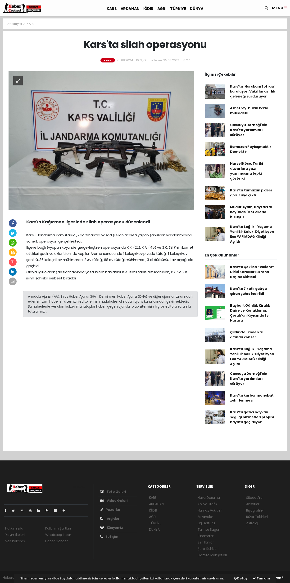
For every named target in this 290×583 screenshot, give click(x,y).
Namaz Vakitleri (210, 510)
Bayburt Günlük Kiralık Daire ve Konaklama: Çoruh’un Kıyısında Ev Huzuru (250, 313)
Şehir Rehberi (208, 548)
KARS (112, 8)
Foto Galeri (113, 491)
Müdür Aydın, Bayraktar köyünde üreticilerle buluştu (251, 212)
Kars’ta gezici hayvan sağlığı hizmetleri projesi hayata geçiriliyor (252, 417)
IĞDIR (148, 8)
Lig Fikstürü (206, 523)
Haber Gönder (56, 541)
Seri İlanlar (206, 542)
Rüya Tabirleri (256, 516)
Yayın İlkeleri (14, 534)
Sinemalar (206, 536)
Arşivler (109, 518)
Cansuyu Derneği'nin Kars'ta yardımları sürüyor (248, 130)
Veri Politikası (15, 541)
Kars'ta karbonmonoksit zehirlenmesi (252, 398)
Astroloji (252, 523)
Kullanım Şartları (58, 528)
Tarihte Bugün (209, 529)
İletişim (109, 536)
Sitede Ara (254, 497)
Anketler (252, 504)
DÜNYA (196, 8)
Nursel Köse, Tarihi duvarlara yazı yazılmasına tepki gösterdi (246, 171)
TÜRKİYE (178, 8)
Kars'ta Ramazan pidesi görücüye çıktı (251, 193)
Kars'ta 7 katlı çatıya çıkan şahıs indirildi (248, 291)
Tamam (261, 578)
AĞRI (161, 8)
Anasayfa (14, 24)
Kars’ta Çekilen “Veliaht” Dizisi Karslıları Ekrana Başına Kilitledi (252, 272)
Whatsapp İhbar (58, 534)
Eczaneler (205, 516)
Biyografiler (255, 510)
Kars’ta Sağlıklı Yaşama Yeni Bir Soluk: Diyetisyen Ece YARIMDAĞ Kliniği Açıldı (252, 234)
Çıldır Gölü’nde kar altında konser (246, 335)
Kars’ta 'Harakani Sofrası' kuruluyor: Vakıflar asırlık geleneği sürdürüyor (252, 91)
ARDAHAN (130, 8)
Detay (241, 578)
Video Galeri (113, 500)
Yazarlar (110, 509)
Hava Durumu (209, 497)
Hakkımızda (14, 528)
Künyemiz (111, 527)
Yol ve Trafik (207, 504)
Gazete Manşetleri (212, 555)
